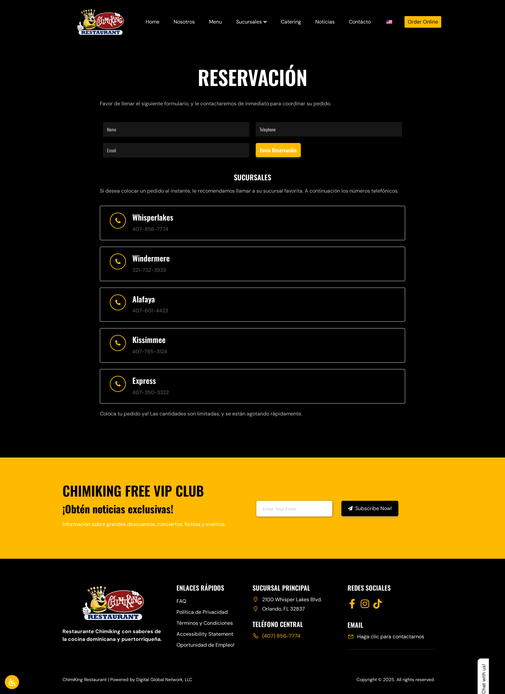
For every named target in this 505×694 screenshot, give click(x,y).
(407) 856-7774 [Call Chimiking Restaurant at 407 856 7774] (281, 635)
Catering (291, 21)
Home (152, 21)
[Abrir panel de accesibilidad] (12, 682)
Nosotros (184, 21)
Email (242, 507)
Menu (215, 21)
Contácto (360, 21)
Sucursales (251, 21)
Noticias (325, 21)
